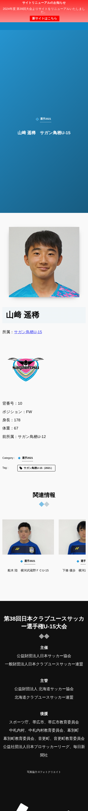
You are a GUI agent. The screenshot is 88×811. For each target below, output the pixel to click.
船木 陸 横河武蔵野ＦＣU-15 (28, 570)
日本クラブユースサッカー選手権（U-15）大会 (44, 12)
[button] (75, 6)
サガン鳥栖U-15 (28, 332)
